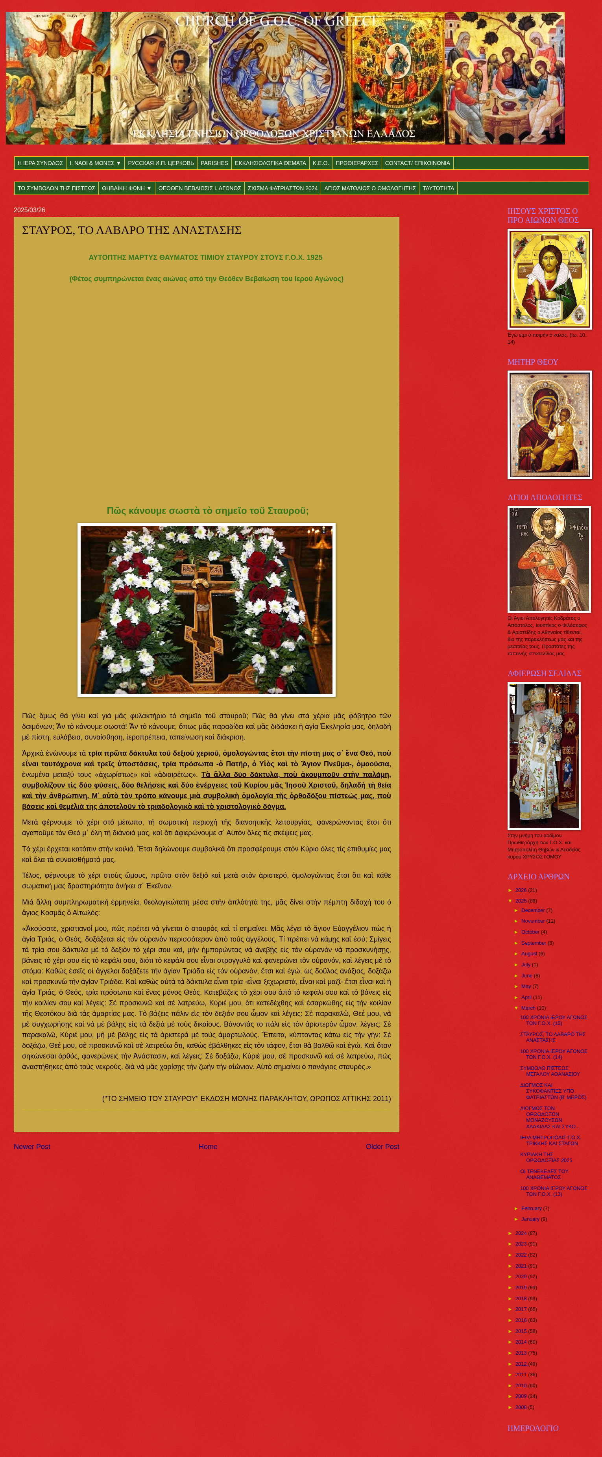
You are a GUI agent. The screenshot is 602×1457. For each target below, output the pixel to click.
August (530, 954)
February (532, 1208)
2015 (521, 1331)
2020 (521, 1276)
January (531, 1219)
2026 (521, 890)
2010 (521, 1385)
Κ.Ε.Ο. (321, 163)
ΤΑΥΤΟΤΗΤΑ (438, 188)
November (533, 921)
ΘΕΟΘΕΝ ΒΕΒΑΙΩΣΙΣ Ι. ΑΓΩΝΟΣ (200, 188)
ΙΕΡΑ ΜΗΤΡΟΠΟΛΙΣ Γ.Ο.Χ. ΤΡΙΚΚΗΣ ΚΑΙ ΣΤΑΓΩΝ (551, 1140)
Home (208, 1147)
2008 (521, 1407)
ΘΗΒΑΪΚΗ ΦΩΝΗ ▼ (127, 188)
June (527, 976)
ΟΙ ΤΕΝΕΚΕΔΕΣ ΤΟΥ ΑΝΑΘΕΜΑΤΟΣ (544, 1174)
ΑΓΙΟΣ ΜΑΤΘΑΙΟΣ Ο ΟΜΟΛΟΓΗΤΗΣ (370, 188)
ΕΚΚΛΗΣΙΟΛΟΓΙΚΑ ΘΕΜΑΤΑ (270, 163)
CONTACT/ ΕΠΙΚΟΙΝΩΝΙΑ (417, 163)
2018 (521, 1298)
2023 (521, 1244)
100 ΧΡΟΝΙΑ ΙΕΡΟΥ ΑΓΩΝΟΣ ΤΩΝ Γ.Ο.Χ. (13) (553, 1191)
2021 (521, 1266)
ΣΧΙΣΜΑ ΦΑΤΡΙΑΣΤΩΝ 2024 (283, 188)
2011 (521, 1374)
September (534, 943)
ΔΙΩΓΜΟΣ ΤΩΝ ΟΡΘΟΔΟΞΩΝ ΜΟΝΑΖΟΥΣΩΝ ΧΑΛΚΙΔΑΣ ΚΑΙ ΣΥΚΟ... (550, 1117)
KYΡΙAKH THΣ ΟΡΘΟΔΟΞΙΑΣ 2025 (546, 1157)
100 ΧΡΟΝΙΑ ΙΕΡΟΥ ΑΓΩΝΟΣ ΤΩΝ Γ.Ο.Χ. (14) (553, 1054)
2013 (521, 1353)
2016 (521, 1320)
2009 (521, 1396)
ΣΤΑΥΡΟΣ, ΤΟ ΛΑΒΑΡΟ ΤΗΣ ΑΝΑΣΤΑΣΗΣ (553, 1037)
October (531, 932)
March (529, 1008)
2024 (521, 1233)
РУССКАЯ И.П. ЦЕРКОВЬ (161, 163)
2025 (521, 901)
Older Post (382, 1147)
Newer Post (32, 1147)
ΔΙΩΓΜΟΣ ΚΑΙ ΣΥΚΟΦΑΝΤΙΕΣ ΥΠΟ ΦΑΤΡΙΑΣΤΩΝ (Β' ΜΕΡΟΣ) (553, 1091)
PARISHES (214, 163)
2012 (521, 1364)
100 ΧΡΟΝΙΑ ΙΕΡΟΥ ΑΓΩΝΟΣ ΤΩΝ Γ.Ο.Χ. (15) (553, 1020)
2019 (521, 1287)
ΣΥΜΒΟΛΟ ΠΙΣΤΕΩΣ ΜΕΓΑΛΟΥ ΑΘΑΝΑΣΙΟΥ (550, 1071)
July (526, 965)
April (527, 997)
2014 (521, 1342)
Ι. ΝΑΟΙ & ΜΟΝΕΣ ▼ (95, 163)
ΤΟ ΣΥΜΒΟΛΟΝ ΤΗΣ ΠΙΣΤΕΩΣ (56, 188)
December (533, 910)
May (526, 986)
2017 (521, 1309)
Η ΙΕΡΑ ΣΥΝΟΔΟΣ (40, 163)
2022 (521, 1255)
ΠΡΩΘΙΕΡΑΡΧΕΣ (357, 163)
